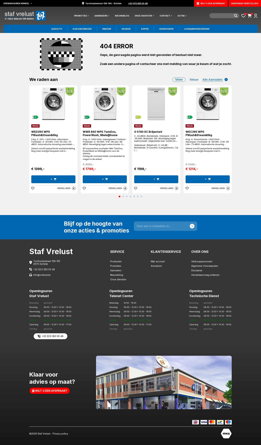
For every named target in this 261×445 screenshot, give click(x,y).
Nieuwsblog (122, 15)
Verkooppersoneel (201, 261)
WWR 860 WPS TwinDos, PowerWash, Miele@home (100, 133)
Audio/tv (56, 29)
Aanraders (102, 15)
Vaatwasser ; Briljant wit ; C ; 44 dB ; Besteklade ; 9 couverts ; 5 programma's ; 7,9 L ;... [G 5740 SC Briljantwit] (156, 147)
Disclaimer (196, 270)
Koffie (145, 29)
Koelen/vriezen (82, 29)
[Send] (192, 226)
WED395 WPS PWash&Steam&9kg (44, 133)
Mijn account (158, 261)
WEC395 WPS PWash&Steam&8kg (199, 133)
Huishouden (166, 29)
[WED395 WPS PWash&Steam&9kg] (53, 103)
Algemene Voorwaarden (204, 265)
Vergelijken (66, 188)
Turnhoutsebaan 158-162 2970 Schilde (46, 262)
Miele (179, 79)
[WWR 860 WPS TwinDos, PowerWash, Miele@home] (105, 103)
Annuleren (156, 265)
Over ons (200, 252)
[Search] (224, 15)
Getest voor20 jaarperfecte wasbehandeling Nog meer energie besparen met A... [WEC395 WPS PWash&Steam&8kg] (207, 149)
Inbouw (106, 29)
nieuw (194, 79)
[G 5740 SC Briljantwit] (156, 103)
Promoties (81, 15)
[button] (119, 196)
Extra (182, 15)
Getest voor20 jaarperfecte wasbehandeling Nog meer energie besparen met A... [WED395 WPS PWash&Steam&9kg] (53, 149)
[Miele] (35, 126)
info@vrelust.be (42, 274)
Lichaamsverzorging (197, 29)
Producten (116, 261)
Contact (166, 15)
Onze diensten (144, 15)
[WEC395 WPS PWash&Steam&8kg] (208, 103)
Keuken (126, 29)
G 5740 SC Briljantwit (148, 131)
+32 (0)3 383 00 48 (44, 269)
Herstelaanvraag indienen (205, 274)
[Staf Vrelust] (25, 15)
